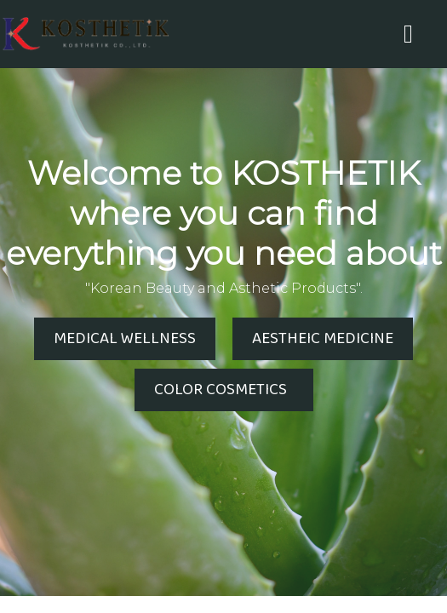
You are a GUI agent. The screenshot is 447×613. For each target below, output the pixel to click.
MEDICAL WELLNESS (125, 339)
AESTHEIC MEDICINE (322, 339)
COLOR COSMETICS (224, 390)
